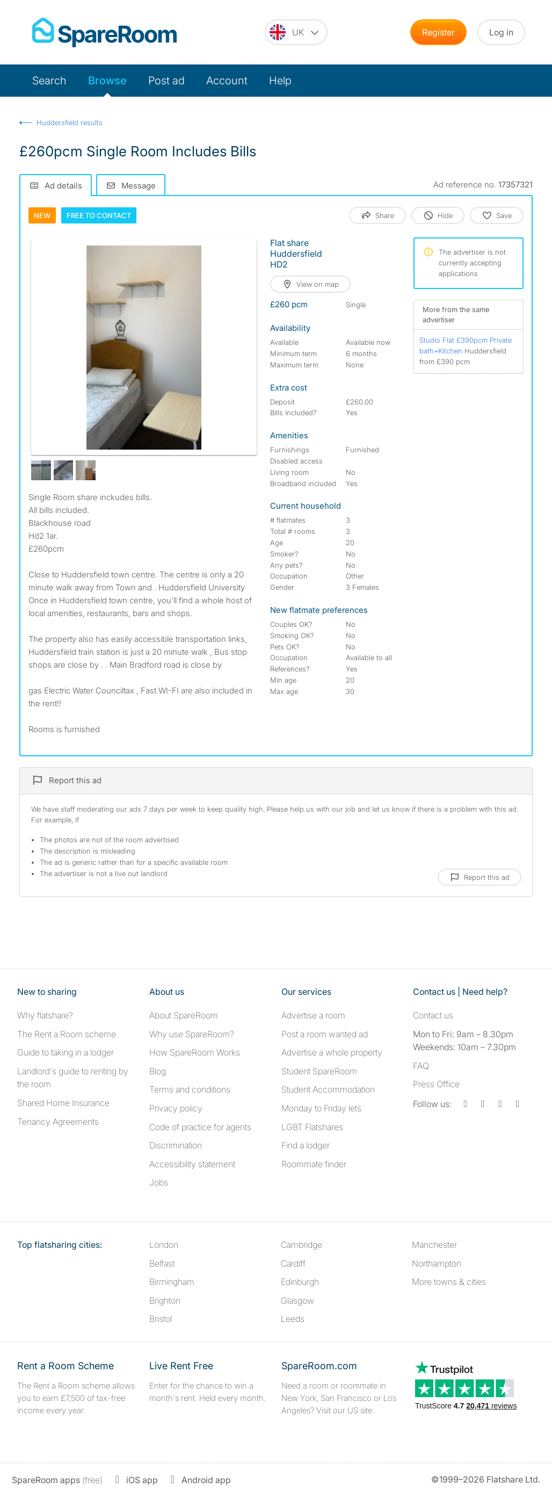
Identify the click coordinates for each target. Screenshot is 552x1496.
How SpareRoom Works (194, 1052)
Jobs (158, 1182)
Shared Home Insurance (63, 1102)
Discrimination (175, 1145)
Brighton (164, 1300)
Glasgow (297, 1300)
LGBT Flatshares (312, 1127)
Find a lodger (305, 1145)
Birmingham (171, 1281)
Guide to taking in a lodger (65, 1052)
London (163, 1244)
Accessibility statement (192, 1164)
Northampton (436, 1263)
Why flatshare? (45, 1015)
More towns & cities (449, 1281)
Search (49, 80)
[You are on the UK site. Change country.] (296, 32)
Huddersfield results (70, 122)
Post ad (166, 80)
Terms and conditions (189, 1089)
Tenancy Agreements (58, 1121)
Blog (157, 1071)
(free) (57, 1480)
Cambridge (301, 1244)
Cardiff (293, 1263)
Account (227, 80)
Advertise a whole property (331, 1052)
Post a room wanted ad (324, 1034)
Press (436, 1084)
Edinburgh (300, 1281)
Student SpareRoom (319, 1071)
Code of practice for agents (200, 1127)
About (183, 1015)
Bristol (160, 1318)
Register (438, 32)
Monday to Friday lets (321, 1108)
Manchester (434, 1244)
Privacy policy (175, 1108)
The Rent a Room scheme (66, 1034)
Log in (501, 32)
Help (280, 80)
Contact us (433, 1015)
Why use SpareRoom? (191, 1034)
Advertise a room (313, 1015)
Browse (107, 80)
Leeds (292, 1318)
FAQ (421, 1065)
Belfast (162, 1263)
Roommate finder (313, 1164)
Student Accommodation (328, 1089)
